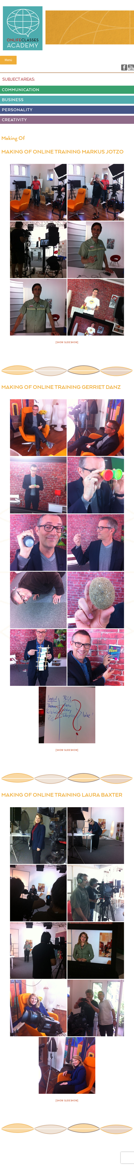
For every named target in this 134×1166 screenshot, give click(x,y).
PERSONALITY (17, 110)
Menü (8, 60)
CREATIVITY (14, 120)
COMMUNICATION (20, 90)
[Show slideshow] (67, 342)
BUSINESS (13, 100)
